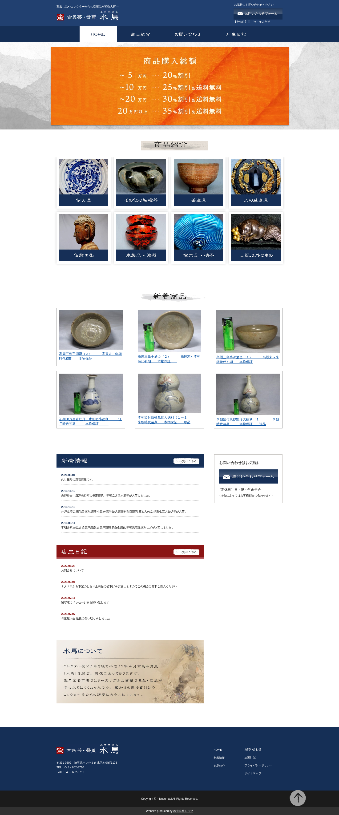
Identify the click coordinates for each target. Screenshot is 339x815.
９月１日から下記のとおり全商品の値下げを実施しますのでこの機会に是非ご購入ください (119, 586)
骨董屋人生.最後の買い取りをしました (89, 618)
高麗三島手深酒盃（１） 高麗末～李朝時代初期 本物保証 (247, 359)
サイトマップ (252, 773)
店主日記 (250, 757)
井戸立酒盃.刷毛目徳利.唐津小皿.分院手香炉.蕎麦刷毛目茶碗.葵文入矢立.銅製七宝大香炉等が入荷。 (124, 511)
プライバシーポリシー (258, 765)
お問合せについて (72, 570)
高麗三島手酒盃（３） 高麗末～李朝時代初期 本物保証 (90, 356)
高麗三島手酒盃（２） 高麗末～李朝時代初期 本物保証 (169, 359)
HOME (218, 749)
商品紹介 (219, 765)
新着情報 (219, 757)
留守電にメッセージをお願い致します (85, 602)
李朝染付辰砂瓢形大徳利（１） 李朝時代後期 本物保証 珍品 (247, 421)
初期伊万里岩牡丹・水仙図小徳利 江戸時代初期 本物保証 (90, 421)
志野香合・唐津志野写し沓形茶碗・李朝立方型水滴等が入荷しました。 (106, 495)
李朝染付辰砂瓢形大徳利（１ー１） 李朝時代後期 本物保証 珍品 (169, 420)
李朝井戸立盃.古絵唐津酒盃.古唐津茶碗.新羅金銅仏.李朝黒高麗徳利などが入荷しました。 (120, 527)
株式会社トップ (183, 811)
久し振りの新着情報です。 (78, 479)
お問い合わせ (252, 749)
